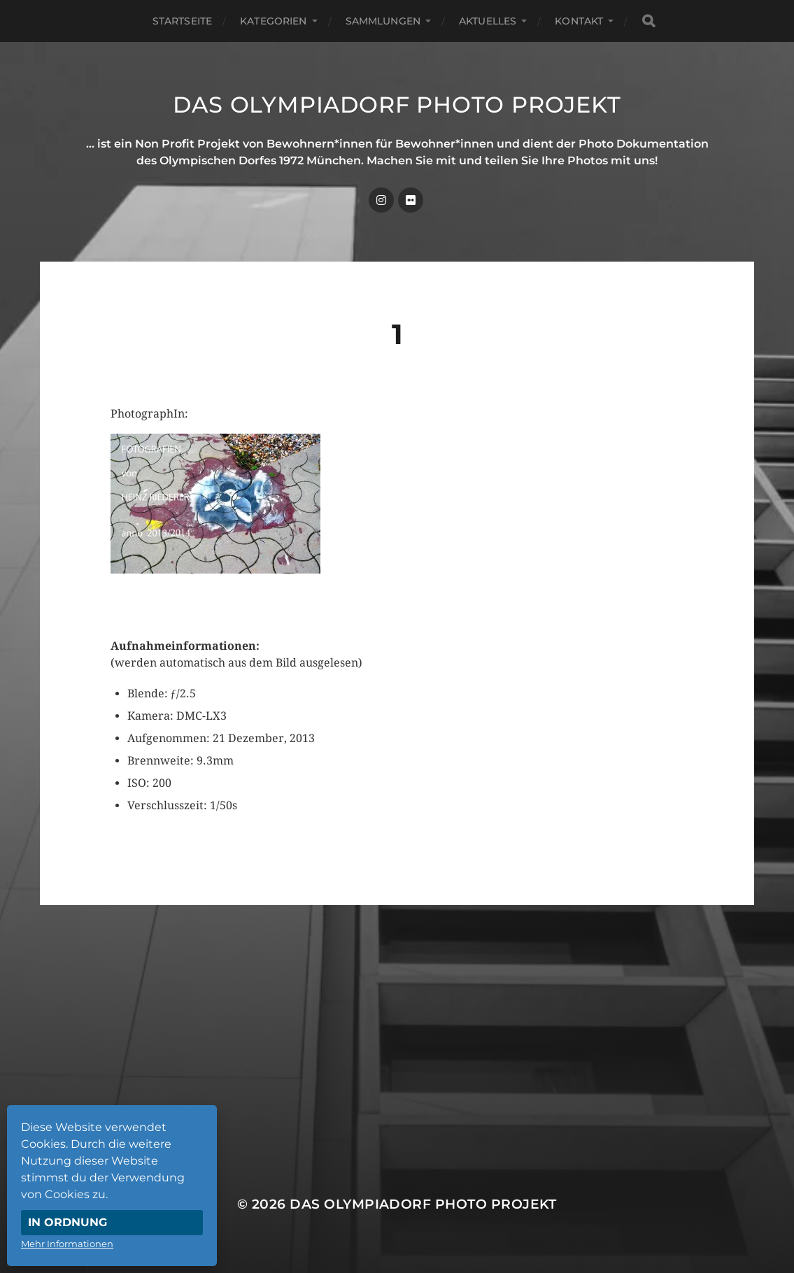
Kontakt (579, 21)
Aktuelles (487, 21)
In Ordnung (67, 1222)
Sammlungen (383, 21)
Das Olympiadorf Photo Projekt (397, 104)
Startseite (182, 21)
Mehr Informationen (67, 1243)
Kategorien (273, 21)
